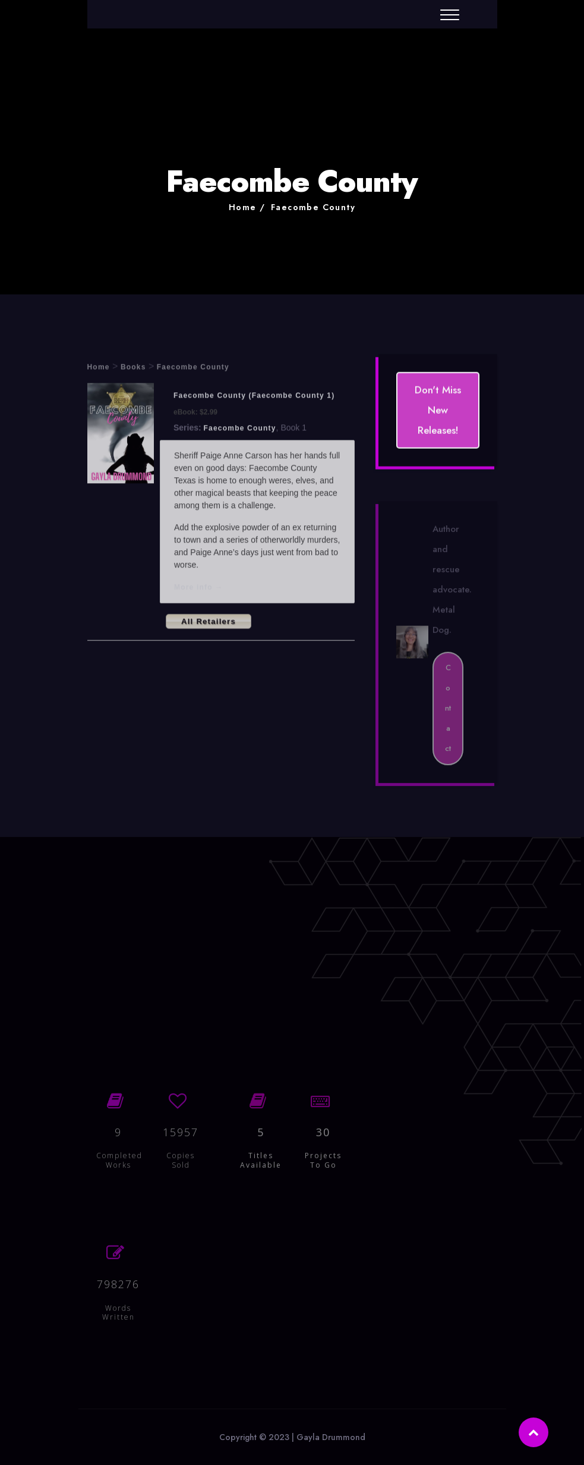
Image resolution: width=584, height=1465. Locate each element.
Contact (448, 711)
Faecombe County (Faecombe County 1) (253, 398)
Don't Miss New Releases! (438, 410)
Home (243, 207)
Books (133, 369)
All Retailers (208, 623)
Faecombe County (313, 207)
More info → (198, 589)
